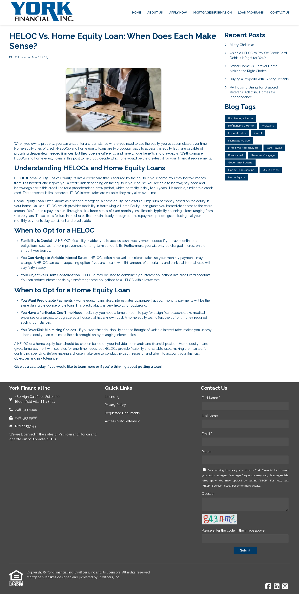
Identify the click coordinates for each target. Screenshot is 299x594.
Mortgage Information (212, 12)
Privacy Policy (231, 485)
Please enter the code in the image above (233, 530)
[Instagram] (285, 586)
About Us (155, 12)
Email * (207, 434)
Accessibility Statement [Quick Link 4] (122, 421)
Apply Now (178, 12)
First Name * (211, 398)
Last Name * (211, 416)
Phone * (208, 452)
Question (208, 493)
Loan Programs (251, 12)
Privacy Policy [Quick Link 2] (115, 405)
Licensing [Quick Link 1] (112, 397)
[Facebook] (268, 586)
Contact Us (280, 12)
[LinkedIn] (277, 586)
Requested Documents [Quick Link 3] (122, 413)
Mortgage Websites (42, 577)
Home (136, 12)
